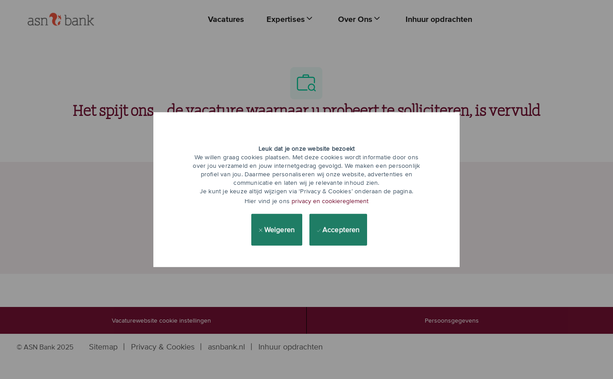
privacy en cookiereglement (330, 200)
